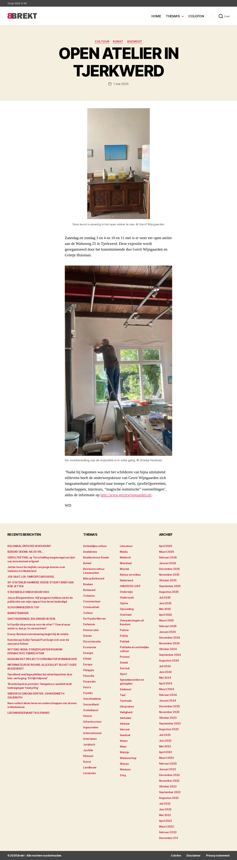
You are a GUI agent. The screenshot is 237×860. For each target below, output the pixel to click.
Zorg (123, 775)
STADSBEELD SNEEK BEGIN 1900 (28, 592)
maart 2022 (166, 826)
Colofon (196, 16)
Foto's (87, 687)
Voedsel (125, 735)
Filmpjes (88, 670)
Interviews (90, 738)
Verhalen (125, 717)
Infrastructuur (92, 721)
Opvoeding (127, 609)
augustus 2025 (169, 591)
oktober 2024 (168, 649)
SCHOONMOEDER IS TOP (23, 607)
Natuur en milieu (130, 574)
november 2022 (169, 780)
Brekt (20, 855)
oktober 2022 (168, 786)
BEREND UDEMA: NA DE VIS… (25, 551)
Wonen (124, 763)
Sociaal (124, 668)
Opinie (124, 603)
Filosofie (88, 675)
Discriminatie (92, 641)
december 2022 (169, 775)
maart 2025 (166, 620)
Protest (125, 656)
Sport (123, 674)
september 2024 (170, 654)
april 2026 (165, 546)
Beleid (87, 563)
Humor (87, 715)
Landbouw (89, 767)
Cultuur (102, 41)
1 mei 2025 (120, 84)
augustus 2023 (169, 729)
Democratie (91, 630)
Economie (89, 647)
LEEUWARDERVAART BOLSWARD (28, 712)
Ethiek (87, 658)
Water (124, 740)
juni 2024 (165, 671)
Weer (123, 746)
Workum (125, 769)
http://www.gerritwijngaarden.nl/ (126, 495)
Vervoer (125, 729)
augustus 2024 (169, 660)
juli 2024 (165, 666)
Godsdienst (90, 710)
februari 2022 (168, 832)
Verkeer (125, 723)
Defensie (89, 624)
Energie (88, 652)
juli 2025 (165, 597)
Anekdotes (90, 551)
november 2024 (169, 643)
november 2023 (169, 712)
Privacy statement (218, 855)
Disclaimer (193, 855)
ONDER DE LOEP (130, 586)
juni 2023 (165, 740)
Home (156, 16)
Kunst (118, 41)
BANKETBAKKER (18, 613)
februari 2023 (168, 763)
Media (124, 551)
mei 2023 (165, 746)
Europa (87, 664)
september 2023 (170, 723)
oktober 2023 (168, 717)
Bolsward (89, 589)
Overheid (125, 614)
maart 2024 (166, 689)
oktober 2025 (168, 580)
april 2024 (165, 683)
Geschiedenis (92, 698)
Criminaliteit (91, 607)
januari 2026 (167, 563)
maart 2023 (166, 757)
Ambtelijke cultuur (95, 546)
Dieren (87, 635)
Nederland (126, 580)
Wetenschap (128, 758)
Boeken (88, 584)
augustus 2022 (169, 797)
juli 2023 (165, 734)
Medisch (125, 557)
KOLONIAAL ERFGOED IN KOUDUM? (29, 546)
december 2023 (169, 706)
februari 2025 (168, 626)
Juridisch (89, 744)
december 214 (168, 838)
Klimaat (88, 756)
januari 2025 (167, 631)
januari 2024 (167, 700)
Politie (124, 635)
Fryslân (88, 693)
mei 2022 (165, 815)
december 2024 (169, 637)
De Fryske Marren (94, 618)
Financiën (89, 681)
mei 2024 (165, 677)
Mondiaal (126, 563)
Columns (89, 595)
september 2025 (170, 586)
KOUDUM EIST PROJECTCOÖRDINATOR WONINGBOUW (42, 659)
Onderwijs (126, 591)
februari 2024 (168, 694)
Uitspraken (127, 706)
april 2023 (165, 752)
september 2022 (170, 792)
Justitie (88, 750)
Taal (122, 695)
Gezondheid (91, 704)
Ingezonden (90, 727)
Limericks (89, 773)
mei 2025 (165, 609)
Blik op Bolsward (93, 578)
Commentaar (91, 601)
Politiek (124, 641)
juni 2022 (165, 809)
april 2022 (165, 820)
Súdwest (134, 41)
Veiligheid (126, 712)
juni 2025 (165, 603)
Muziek (124, 568)
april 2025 (165, 614)
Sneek (124, 662)
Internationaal (92, 733)
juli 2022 (165, 803)
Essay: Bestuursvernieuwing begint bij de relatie (37, 634)
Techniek (126, 700)
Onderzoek (127, 597)
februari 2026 (168, 557)
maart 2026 (166, 551)
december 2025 (169, 568)
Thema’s (173, 16)
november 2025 (169, 574)
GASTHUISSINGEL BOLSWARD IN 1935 (31, 618)
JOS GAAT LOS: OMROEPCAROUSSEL (30, 576)
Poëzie (124, 630)
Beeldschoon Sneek (96, 557)
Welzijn (124, 752)
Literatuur (126, 546)
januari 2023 (167, 769)
